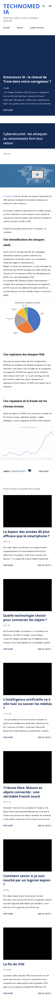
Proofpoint (8, 196)
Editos (20, 27)
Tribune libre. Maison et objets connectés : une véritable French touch (22, 791)
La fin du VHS (13, 964)
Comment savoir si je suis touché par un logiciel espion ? (26, 880)
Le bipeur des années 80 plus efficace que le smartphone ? (26, 533)
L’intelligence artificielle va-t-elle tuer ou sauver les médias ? (27, 703)
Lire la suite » (45, 565)
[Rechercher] (43, 4)
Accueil (6, 27)
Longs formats (37, 27)
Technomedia (21, 9)
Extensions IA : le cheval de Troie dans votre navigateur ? (27, 79)
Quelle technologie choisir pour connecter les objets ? (25, 617)
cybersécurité (18, 471)
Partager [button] (8, 110)
